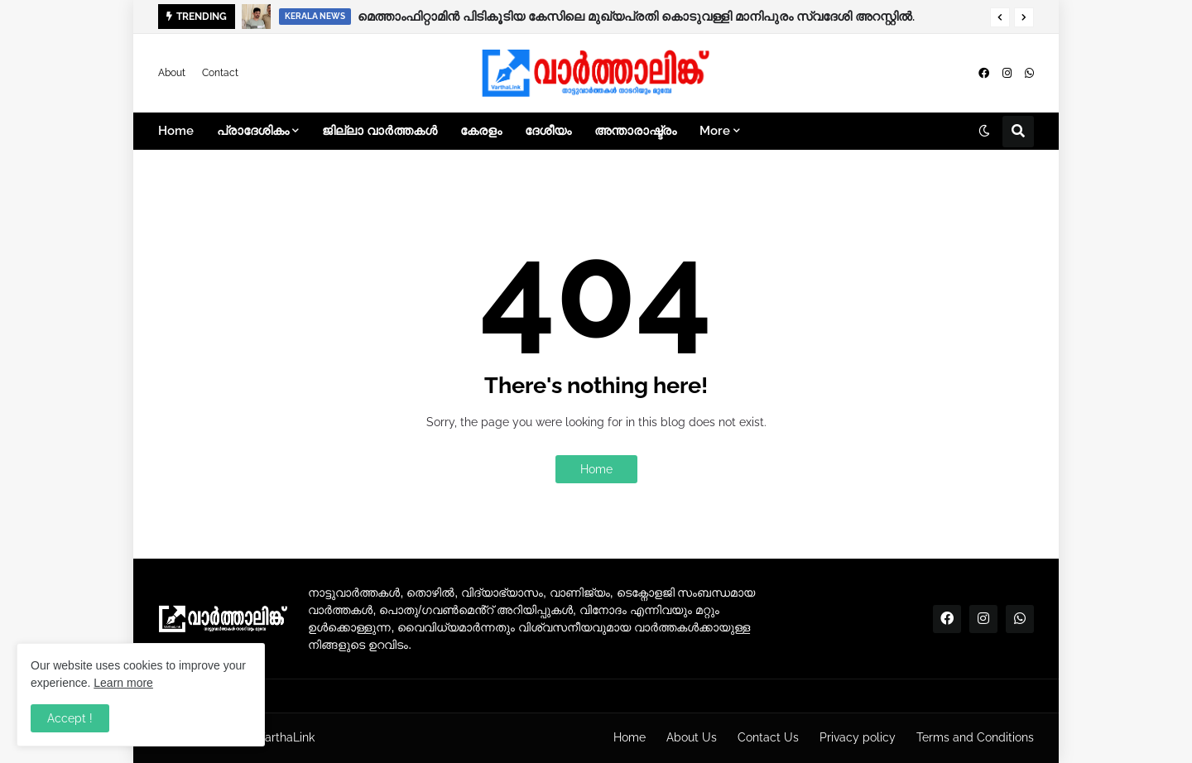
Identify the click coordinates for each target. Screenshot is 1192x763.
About (171, 73)
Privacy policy (858, 737)
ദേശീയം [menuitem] (548, 130)
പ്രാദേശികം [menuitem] (253, 130)
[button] (1000, 17)
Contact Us (768, 737)
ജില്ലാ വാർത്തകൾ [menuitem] (379, 130)
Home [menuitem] (176, 130)
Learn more (123, 682)
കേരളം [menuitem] (481, 130)
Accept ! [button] (70, 718)
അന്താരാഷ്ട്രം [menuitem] (635, 130)
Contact (220, 73)
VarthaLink (286, 737)
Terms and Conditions (975, 737)
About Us (691, 737)
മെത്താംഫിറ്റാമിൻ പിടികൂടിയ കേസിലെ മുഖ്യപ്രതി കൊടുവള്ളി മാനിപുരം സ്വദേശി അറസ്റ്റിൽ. (636, 16)
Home (596, 469)
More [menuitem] (714, 130)
